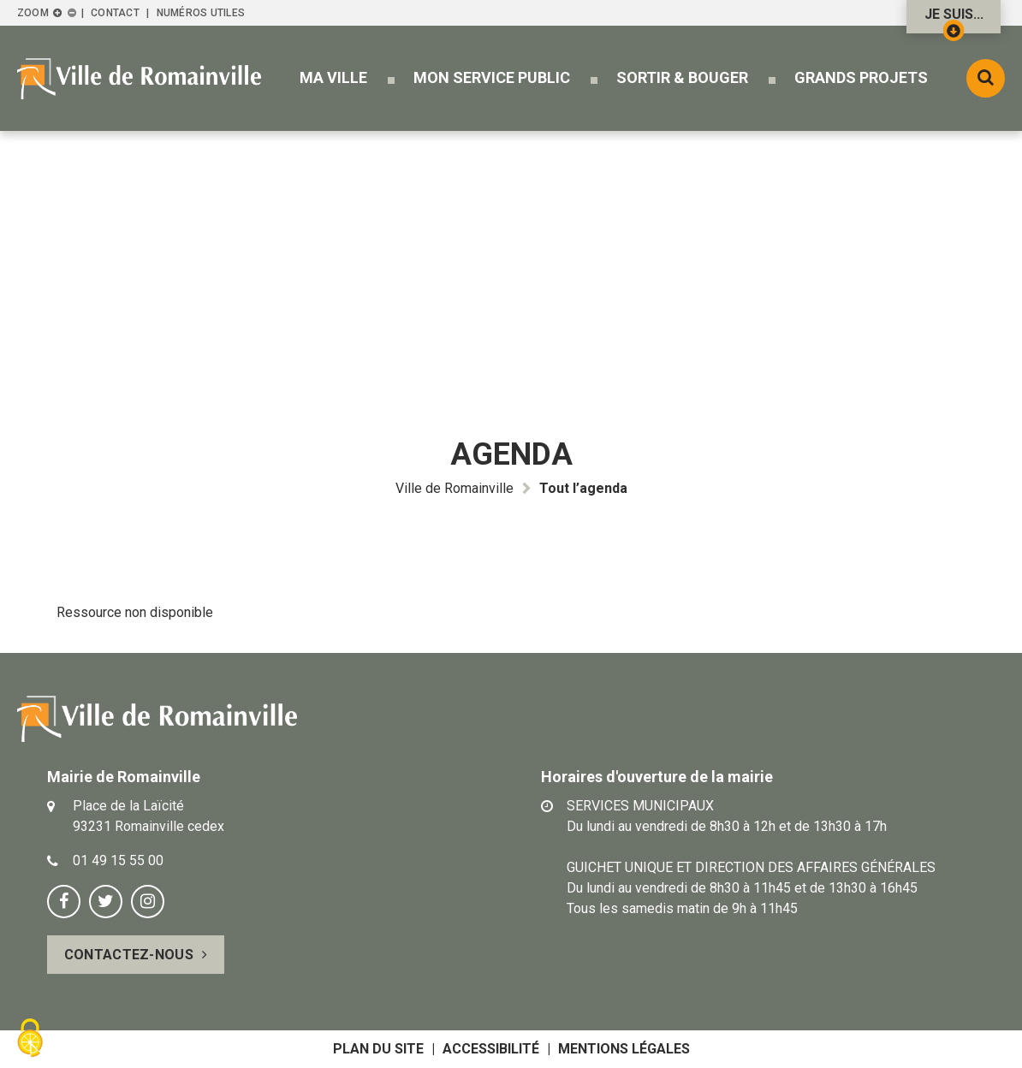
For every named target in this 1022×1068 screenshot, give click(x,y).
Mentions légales (624, 1049)
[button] (333, 77)
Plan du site (378, 1049)
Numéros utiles (201, 13)
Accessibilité (491, 1049)
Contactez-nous (128, 954)
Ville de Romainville (454, 488)
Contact (115, 13)
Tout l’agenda (583, 488)
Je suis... (953, 19)
